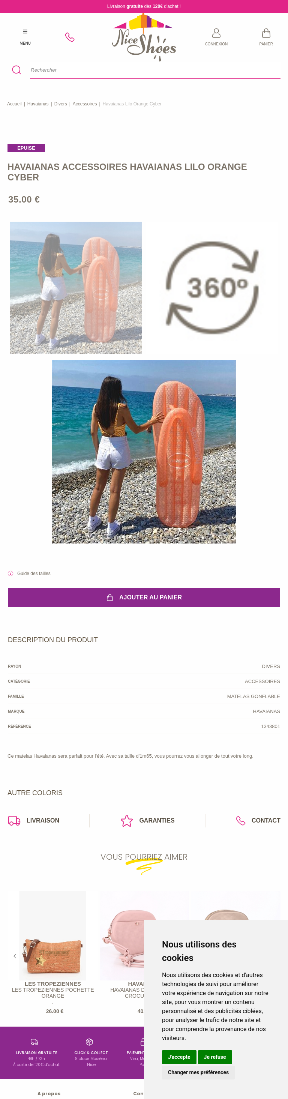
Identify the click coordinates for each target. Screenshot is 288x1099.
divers (60, 104)
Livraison (33, 820)
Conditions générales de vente (49, 1057)
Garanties (147, 820)
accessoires (85, 104)
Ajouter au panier (144, 597)
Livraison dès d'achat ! (144, 6)
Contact (258, 820)
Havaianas (38, 104)
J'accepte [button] (179, 1057)
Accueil (14, 104)
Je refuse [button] (215, 1057)
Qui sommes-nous (49, 1033)
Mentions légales (49, 1045)
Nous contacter (49, 1081)
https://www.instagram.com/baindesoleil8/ (49, 1021)
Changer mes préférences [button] (198, 1072)
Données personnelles (49, 1069)
